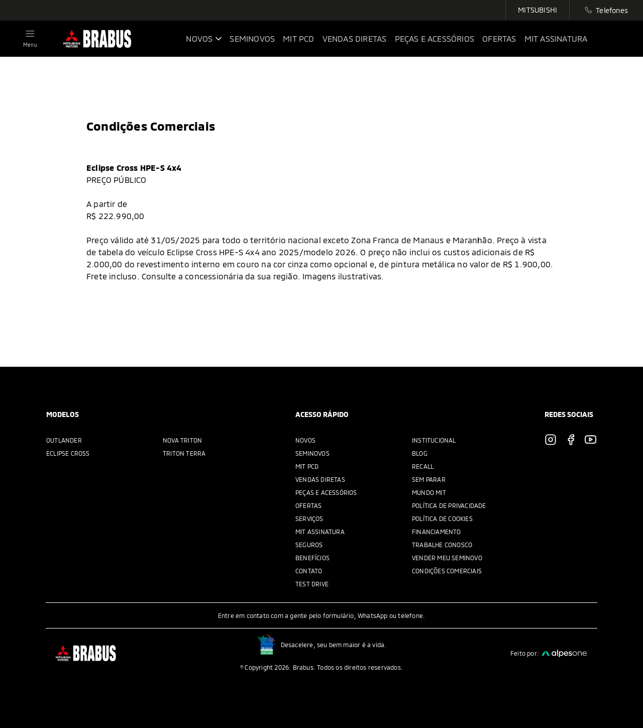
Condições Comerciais (447, 570)
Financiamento (436, 531)
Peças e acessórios (326, 492)
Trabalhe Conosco (442, 544)
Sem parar (429, 479)
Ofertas (308, 505)
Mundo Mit (429, 492)
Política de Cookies (442, 518)
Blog (419, 453)
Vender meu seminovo (447, 557)
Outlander (64, 440)
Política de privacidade (449, 505)
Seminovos (312, 453)
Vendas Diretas (320, 479)
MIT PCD (306, 466)
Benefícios (312, 557)
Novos (305, 440)
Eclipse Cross (68, 453)
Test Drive (312, 583)
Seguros (309, 544)
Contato (308, 570)
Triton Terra (184, 453)
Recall (423, 466)
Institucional (434, 440)
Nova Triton (182, 440)
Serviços (309, 518)
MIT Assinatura (320, 531)
